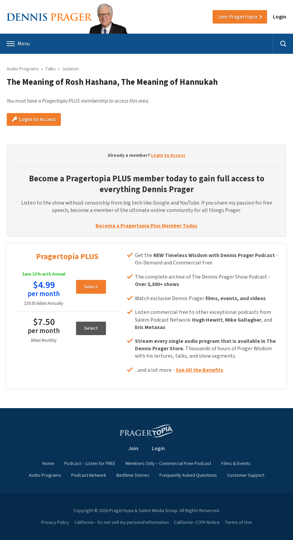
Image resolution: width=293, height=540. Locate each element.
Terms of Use (238, 522)
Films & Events (236, 463)
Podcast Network (88, 475)
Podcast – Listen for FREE (89, 463)
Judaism (70, 69)
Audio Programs (23, 69)
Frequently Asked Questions (188, 475)
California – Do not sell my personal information (121, 522)
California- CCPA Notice (197, 522)
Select (91, 287)
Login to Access (34, 119)
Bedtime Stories (132, 475)
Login (279, 17)
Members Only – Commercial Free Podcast (168, 463)
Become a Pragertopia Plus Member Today (146, 225)
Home (48, 463)
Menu (18, 43)
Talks (50, 69)
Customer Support (245, 475)
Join (237, 17)
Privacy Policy (55, 522)
